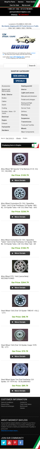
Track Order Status (25, 404)
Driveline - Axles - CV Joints (9, 112)
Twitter (3, 442)
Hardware (5, 130)
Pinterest (15, 442)
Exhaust (4, 123)
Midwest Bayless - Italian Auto (20, 19)
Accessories (6, 86)
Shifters (24, 111)
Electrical (5, 117)
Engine (4, 120)
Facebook (20, 442)
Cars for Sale (14, 5)
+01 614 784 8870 (26, 9)
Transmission (26, 122)
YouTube (9, 442)
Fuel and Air (6, 127)
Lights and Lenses (27, 93)
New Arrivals (20, 76)
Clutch (4, 105)
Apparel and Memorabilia (6, 90)
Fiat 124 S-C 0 (10, 138)
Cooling (4, 108)
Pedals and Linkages (28, 99)
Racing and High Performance (26, 104)
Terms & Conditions (7, 402)
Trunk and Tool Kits (27, 125)
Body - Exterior (7, 94)
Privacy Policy (5, 404)
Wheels (23, 128)
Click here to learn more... (10, 431)
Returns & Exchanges (7, 406)
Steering (24, 115)
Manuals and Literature (29, 96)
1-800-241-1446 (13, 9)
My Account (26, 5)
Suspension (25, 118)
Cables (4, 101)
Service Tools (25, 108)
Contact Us (23, 402)
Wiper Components (27, 132)
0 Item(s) (20, 15)
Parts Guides (31, 2)
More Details (20, 180)
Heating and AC (26, 86)
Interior (24, 89)
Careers (22, 408)
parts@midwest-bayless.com (20, 12)
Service (20, 2)
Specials (20, 81)
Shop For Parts (9, 2)
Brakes (4, 98)
